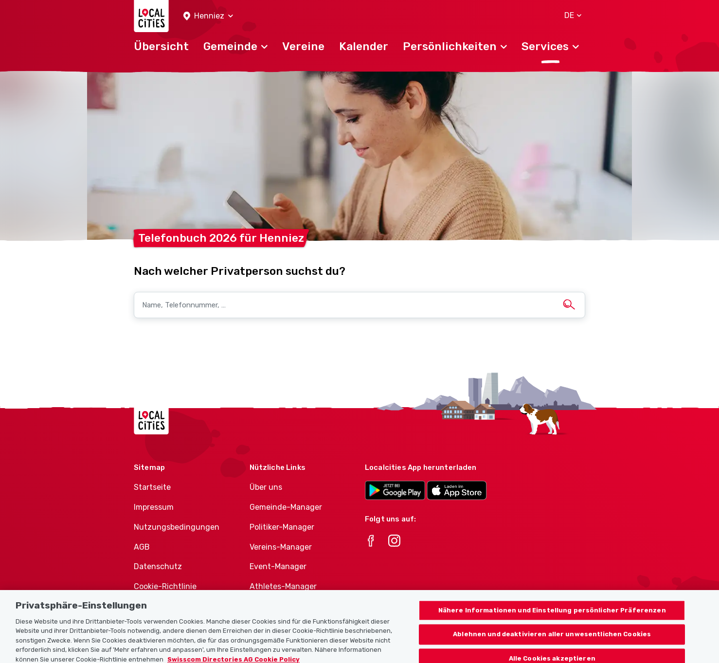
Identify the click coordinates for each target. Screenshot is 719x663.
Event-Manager (278, 566)
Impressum (154, 507)
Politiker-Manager (282, 527)
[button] (208, 16)
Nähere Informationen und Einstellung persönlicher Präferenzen (552, 615)
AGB (142, 547)
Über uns (266, 487)
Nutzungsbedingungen (176, 527)
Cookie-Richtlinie (165, 586)
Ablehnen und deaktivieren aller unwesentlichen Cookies (552, 639)
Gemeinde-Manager (286, 507)
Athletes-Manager (283, 586)
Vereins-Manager (281, 547)
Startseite (152, 487)
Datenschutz (158, 566)
